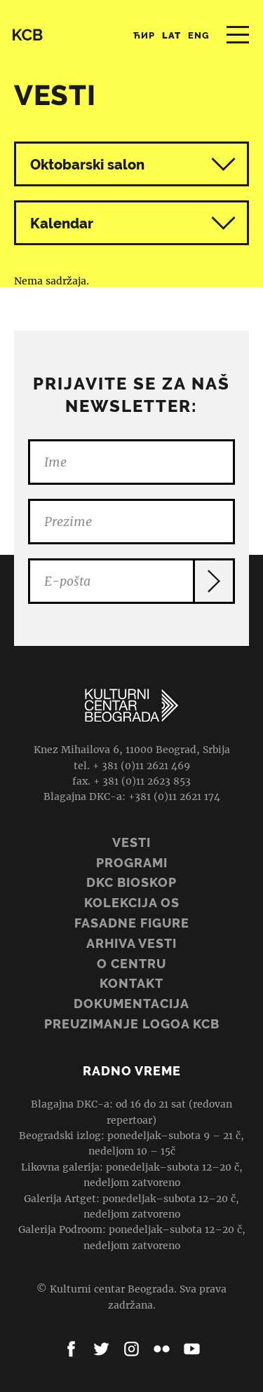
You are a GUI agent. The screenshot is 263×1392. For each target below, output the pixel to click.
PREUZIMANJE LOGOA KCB (132, 1024)
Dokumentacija (131, 1003)
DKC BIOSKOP (131, 882)
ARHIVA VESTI (131, 943)
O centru (131, 963)
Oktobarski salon (87, 164)
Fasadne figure (131, 923)
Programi (132, 862)
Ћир (144, 35)
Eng (199, 35)
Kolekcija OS (132, 902)
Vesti (131, 842)
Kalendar (133, 223)
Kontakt (131, 983)
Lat (171, 35)
